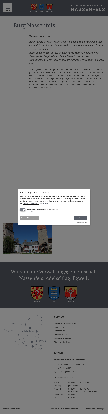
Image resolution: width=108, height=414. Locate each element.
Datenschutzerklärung (30, 203)
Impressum (44, 203)
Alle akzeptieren (81, 218)
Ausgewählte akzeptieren (29, 218)
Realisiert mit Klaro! (81, 222)
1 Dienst (29, 211)
